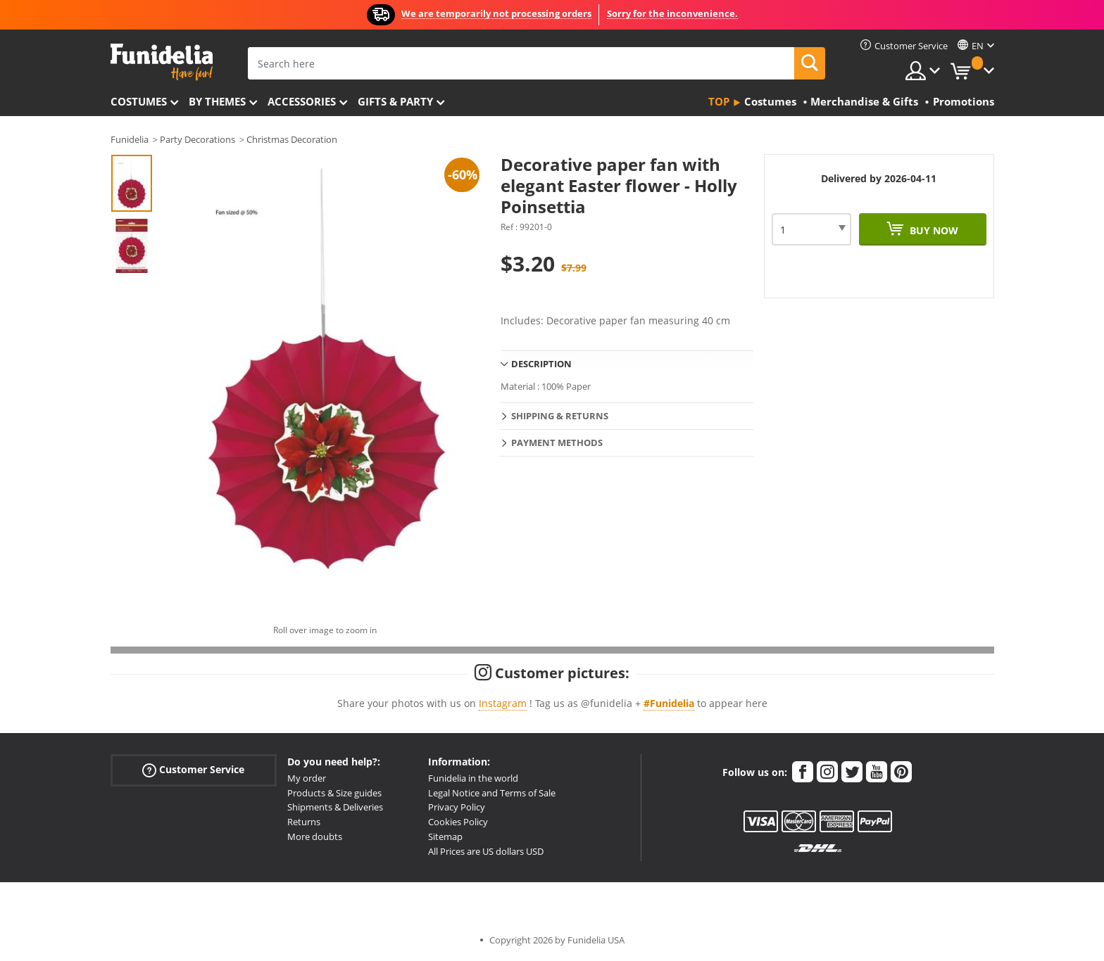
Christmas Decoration (291, 139)
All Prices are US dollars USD (486, 851)
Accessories (302, 101)
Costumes (139, 101)
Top (718, 101)
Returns (303, 821)
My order (306, 778)
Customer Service (193, 769)
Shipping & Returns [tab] (559, 415)
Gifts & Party (395, 101)
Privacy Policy (456, 807)
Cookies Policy (458, 821)
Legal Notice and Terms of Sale (492, 793)
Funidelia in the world (473, 778)
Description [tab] (541, 363)
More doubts (314, 836)
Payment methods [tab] (557, 442)
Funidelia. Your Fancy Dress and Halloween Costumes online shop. (162, 62)
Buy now (932, 230)
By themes (217, 101)
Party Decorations (197, 139)
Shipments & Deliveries (335, 807)
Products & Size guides (334, 793)
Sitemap (445, 836)
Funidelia (130, 139)
